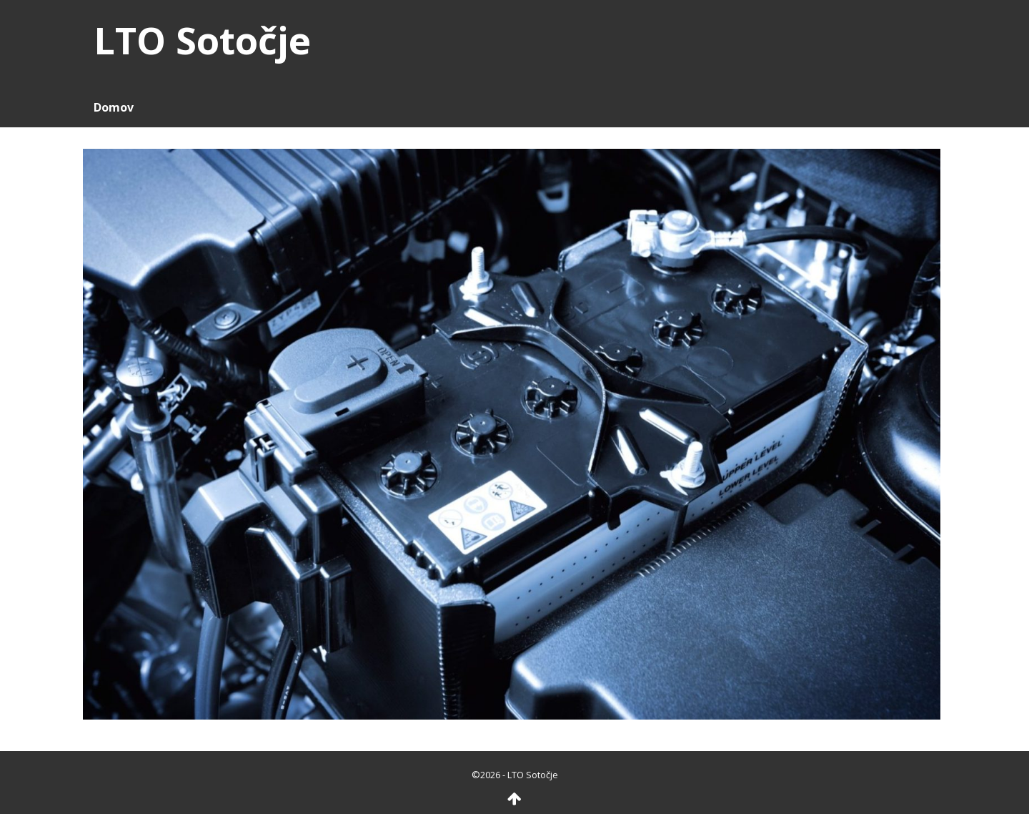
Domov (114, 107)
